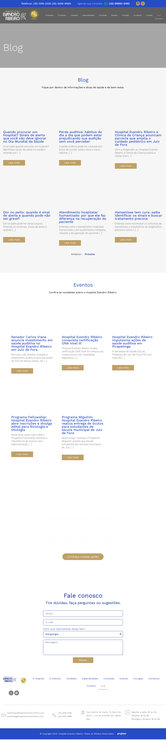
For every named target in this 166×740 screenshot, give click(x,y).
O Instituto (62, 15)
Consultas (103, 15)
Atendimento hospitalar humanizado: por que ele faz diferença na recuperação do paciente (82, 217)
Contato (149, 15)
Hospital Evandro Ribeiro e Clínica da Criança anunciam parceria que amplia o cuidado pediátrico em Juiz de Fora (138, 138)
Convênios (138, 15)
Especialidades (88, 15)
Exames (114, 15)
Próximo (90, 254)
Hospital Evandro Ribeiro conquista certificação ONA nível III (82, 340)
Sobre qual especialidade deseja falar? (64, 630)
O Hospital (49, 15)
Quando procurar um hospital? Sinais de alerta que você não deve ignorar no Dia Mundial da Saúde (24, 136)
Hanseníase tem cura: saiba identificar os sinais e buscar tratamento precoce (138, 215)
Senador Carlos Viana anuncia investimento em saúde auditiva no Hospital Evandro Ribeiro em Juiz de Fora (32, 343)
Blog (159, 15)
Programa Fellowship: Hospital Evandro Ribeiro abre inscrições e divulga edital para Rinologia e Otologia (31, 424)
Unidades (74, 15)
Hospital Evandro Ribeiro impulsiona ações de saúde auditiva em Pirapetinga (132, 342)
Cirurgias (125, 15)
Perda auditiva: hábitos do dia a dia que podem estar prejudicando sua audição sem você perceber (80, 136)
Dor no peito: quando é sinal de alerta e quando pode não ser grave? (26, 215)
